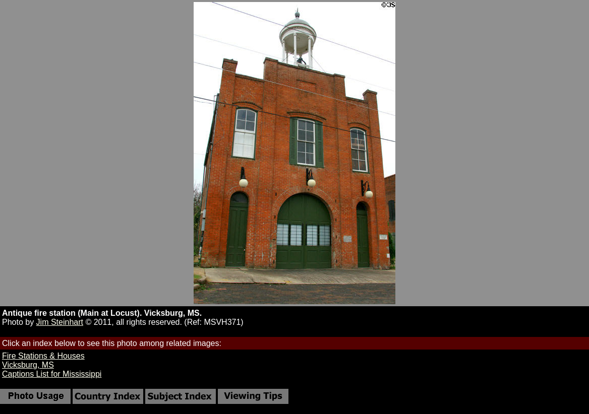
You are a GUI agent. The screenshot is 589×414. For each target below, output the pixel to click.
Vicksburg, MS (28, 365)
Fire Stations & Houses (43, 356)
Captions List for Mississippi (51, 374)
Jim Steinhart (59, 322)
